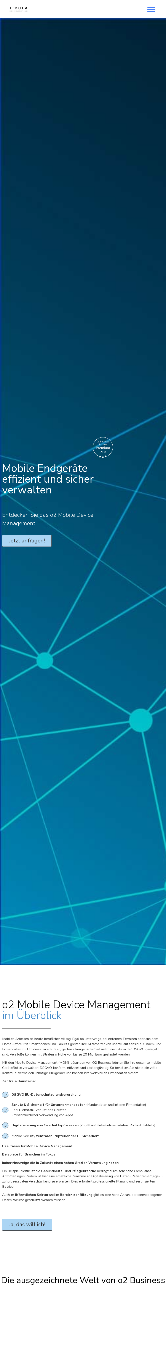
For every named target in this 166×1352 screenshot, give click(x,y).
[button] (151, 9)
